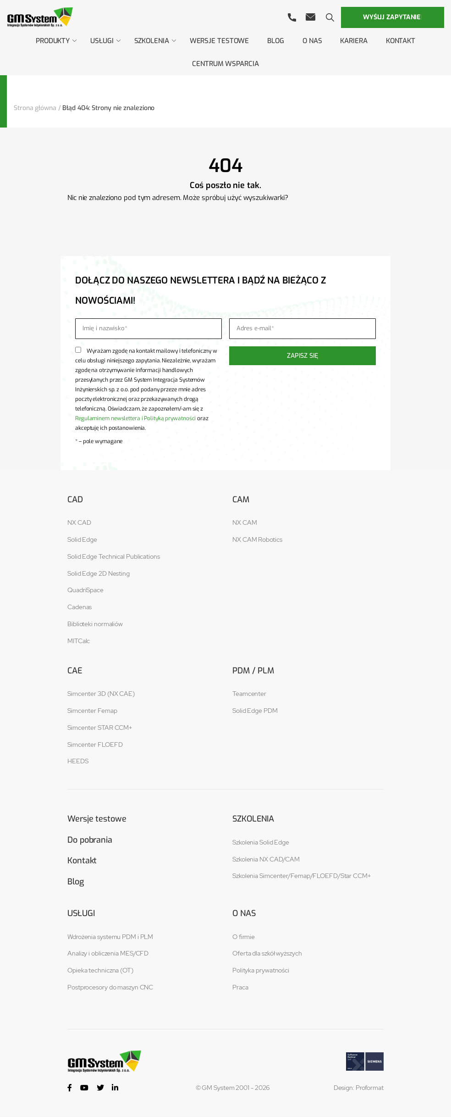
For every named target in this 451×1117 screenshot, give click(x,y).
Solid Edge (82, 539)
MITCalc (78, 641)
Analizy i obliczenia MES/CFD (107, 954)
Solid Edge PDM (255, 710)
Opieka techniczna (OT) (100, 971)
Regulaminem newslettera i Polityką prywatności (135, 418)
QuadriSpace (85, 590)
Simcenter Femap (92, 710)
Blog (75, 881)
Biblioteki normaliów (95, 624)
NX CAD (79, 522)
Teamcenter (249, 693)
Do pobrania (89, 839)
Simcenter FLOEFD (94, 744)
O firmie (243, 937)
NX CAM (244, 522)
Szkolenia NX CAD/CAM (266, 859)
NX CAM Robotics (257, 539)
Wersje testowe (96, 818)
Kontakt (82, 860)
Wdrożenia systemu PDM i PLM (110, 937)
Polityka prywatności (260, 971)
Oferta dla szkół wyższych (267, 954)
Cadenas (79, 607)
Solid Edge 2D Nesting (98, 573)
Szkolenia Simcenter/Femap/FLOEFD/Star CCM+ (301, 876)
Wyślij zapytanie (392, 17)
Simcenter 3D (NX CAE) (101, 693)
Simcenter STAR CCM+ (99, 727)
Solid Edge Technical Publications (113, 556)
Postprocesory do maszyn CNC (110, 988)
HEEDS (77, 761)
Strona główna (35, 108)
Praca (240, 988)
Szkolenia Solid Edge (260, 842)
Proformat (370, 1088)
